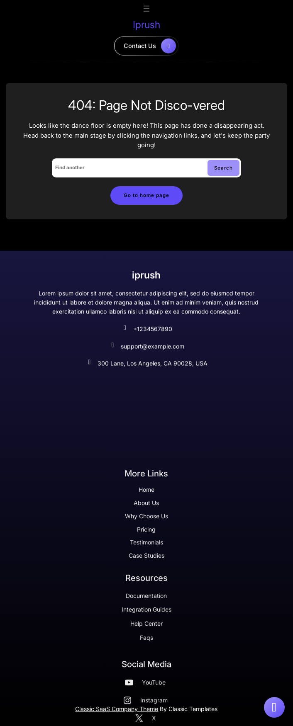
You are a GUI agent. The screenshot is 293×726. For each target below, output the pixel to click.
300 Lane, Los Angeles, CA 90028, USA (146, 369)
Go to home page (146, 195)
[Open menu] (146, 7)
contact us (150, 44)
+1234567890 (146, 335)
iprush (146, 23)
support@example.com (146, 352)
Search (223, 168)
